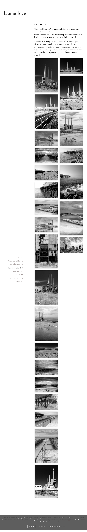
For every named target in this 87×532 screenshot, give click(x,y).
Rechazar (42, 526)
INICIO (20, 257)
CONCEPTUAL (17, 271)
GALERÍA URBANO (15, 261)
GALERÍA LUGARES (15, 268)
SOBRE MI (19, 275)
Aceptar (31, 526)
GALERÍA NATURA (16, 264)
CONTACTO (18, 282)
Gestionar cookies (54, 526)
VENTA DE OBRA (16, 278)
